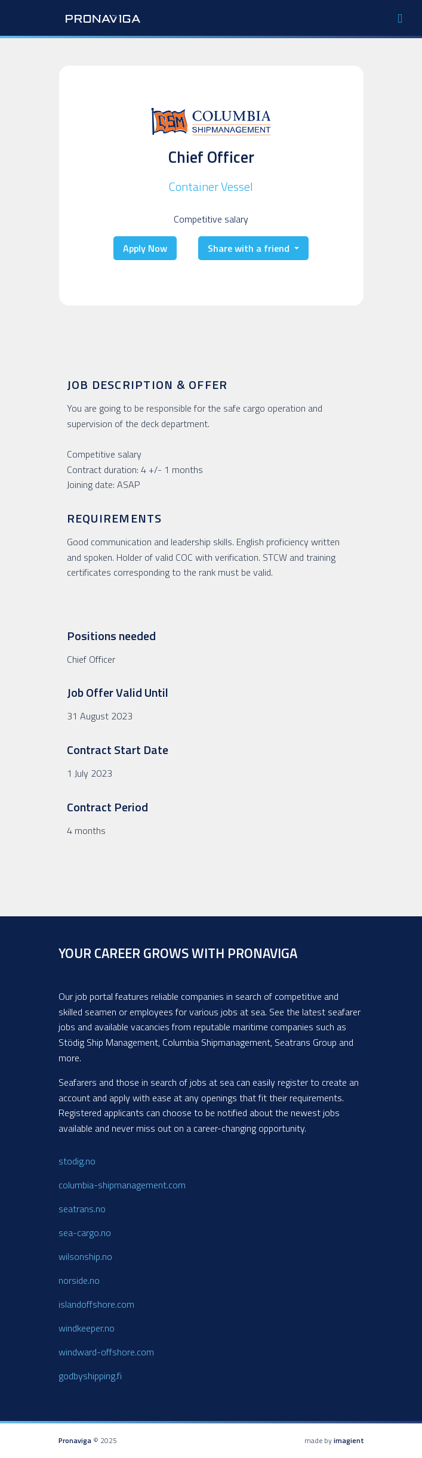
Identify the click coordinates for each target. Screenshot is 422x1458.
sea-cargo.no (84, 1232)
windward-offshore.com (106, 1352)
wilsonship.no (85, 1256)
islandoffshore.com (96, 1304)
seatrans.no (82, 1208)
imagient (349, 1440)
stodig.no (77, 1161)
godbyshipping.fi (90, 1376)
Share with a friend (250, 249)
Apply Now (145, 249)
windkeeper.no (86, 1328)
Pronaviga (74, 1440)
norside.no (79, 1280)
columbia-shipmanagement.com (122, 1185)
